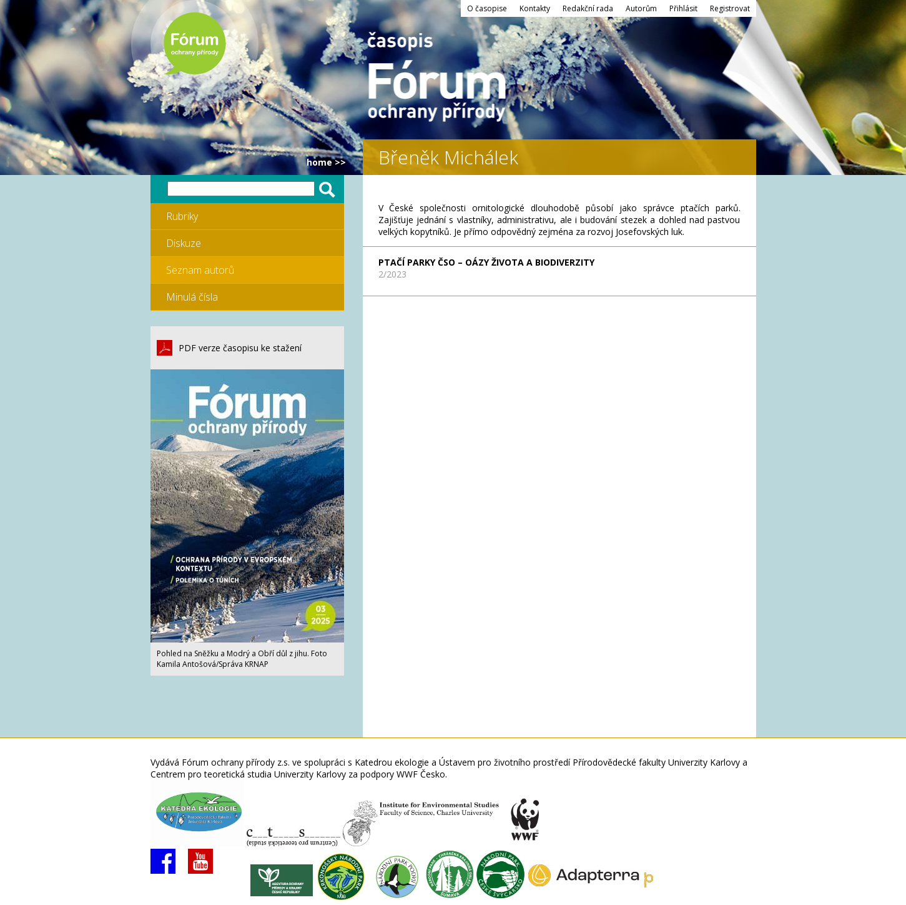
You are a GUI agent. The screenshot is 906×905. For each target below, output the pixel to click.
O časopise (487, 8)
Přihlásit (683, 8)
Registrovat (730, 8)
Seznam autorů (200, 270)
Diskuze (183, 243)
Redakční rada (588, 8)
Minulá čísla (192, 297)
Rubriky (182, 216)
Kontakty (534, 8)
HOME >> (326, 162)
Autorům (641, 8)
